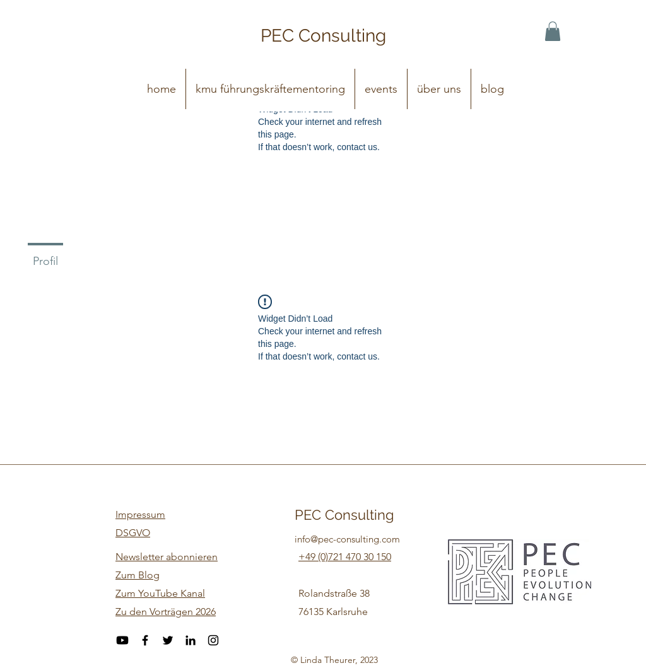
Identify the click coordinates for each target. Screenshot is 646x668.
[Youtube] (122, 640)
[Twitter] (168, 640)
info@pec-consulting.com (347, 539)
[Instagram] (213, 640)
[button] (552, 31)
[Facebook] (145, 640)
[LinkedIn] (190, 640)
